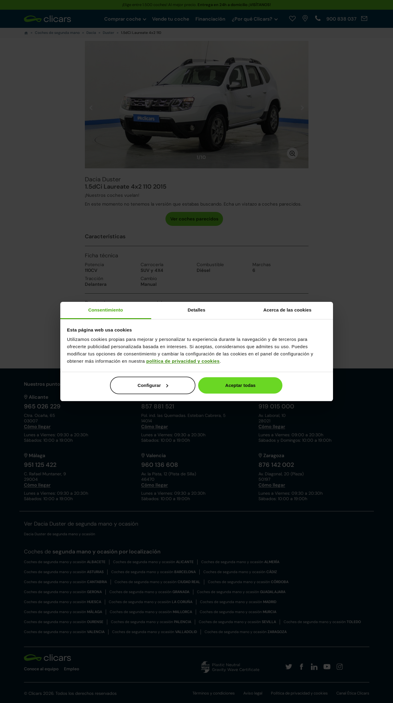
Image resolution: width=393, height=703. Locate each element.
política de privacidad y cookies (183, 361)
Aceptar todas (240, 385)
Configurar (153, 385)
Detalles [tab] (196, 309)
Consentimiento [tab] (105, 309)
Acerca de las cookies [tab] (287, 309)
